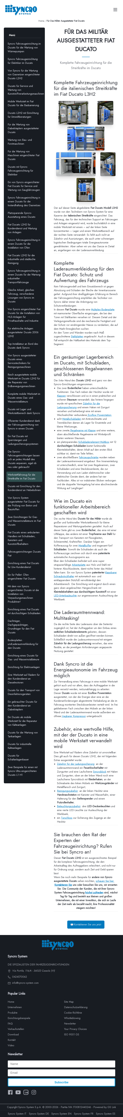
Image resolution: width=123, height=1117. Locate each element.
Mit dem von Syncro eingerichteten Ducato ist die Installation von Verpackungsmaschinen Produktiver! (23, 594)
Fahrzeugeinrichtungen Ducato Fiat (24, 553)
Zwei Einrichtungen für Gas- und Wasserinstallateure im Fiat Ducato (24, 521)
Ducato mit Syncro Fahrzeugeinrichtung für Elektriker (20, 170)
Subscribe (61, 1082)
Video (11, 1045)
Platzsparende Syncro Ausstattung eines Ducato (21, 215)
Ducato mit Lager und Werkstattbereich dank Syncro (24, 411)
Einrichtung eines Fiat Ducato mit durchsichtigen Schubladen (24, 611)
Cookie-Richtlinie (73, 1013)
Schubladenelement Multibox (93, 442)
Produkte (12, 1013)
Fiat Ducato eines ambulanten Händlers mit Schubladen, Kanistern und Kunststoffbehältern (24, 538)
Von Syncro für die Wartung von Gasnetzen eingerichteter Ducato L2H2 (24, 74)
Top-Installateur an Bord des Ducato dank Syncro (23, 346)
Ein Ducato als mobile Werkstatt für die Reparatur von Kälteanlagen (22, 721)
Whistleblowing (72, 1018)
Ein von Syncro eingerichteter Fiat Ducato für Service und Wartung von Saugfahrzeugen (24, 186)
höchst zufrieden (94, 892)
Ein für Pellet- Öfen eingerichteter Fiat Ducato (22, 576)
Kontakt (12, 1040)
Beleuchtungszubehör (69, 806)
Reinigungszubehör (67, 791)
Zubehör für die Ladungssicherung (75, 764)
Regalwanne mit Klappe (83, 430)
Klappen (61, 396)
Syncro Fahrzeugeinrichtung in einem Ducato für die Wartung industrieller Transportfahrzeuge (24, 276)
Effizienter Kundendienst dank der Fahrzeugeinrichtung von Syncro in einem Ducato (24, 424)
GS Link (111, 1107)
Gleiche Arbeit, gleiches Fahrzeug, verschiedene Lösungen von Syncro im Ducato (21, 295)
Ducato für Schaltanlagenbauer (18, 757)
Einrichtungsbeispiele (19, 1018)
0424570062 (17, 977)
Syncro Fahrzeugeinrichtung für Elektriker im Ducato (23, 61)
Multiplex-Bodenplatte (103, 309)
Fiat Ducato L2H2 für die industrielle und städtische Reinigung (21, 259)
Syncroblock (99, 772)
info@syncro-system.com (23, 983)
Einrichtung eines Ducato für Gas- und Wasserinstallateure (23, 657)
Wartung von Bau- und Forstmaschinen (20, 142)
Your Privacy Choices (75, 1029)
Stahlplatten (77, 336)
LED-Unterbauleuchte (65, 595)
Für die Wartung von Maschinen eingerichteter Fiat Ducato (23, 155)
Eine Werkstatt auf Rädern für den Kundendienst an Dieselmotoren (24, 678)
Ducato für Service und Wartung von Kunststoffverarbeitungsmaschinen (25, 90)
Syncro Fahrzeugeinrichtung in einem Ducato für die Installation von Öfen (24, 244)
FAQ (10, 1023)
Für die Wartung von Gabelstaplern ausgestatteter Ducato (23, 128)
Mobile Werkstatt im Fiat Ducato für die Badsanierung (23, 103)
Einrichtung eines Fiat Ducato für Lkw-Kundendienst (23, 565)
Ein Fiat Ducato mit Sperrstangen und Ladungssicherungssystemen (23, 440)
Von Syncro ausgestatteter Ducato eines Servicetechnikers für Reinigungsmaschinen (22, 361)
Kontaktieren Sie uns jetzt (86, 924)
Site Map (69, 1002)
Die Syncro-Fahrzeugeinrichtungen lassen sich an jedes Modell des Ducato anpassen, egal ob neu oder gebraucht (24, 459)
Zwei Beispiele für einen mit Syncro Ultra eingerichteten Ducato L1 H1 (22, 771)
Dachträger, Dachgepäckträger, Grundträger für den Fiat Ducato (21, 626)
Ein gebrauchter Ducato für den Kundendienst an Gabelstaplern (22, 705)
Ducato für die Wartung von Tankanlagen (23, 734)
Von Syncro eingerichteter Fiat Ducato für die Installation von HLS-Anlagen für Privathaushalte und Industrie (24, 315)
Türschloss (66, 818)
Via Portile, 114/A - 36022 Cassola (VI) (31, 971)
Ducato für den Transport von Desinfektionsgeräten (24, 692)
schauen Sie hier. (105, 881)
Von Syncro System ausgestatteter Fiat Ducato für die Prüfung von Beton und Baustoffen (24, 503)
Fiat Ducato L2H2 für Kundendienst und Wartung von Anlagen (22, 228)
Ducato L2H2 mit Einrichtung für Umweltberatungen (23, 115)
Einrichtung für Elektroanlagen (24, 667)
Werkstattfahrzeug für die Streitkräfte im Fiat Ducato (21, 476)
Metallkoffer (84, 545)
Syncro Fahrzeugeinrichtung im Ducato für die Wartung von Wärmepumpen (24, 47)
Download (13, 1034)
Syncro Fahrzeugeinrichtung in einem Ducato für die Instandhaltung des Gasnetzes (24, 201)
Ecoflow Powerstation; (99, 415)
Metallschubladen (71, 419)
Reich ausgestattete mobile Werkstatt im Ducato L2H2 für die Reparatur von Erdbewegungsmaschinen (24, 380)
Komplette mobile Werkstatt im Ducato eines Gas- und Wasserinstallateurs (24, 397)
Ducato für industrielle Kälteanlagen (19, 746)
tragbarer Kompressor (74, 716)
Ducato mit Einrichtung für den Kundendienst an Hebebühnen (24, 488)
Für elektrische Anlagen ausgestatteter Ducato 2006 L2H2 (23, 332)
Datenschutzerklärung (75, 1007)
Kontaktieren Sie (63, 885)
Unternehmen (15, 1007)
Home (41, 20)
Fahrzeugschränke (88, 457)
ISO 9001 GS (71, 1034)
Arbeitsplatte (79, 565)
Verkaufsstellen (16, 1029)
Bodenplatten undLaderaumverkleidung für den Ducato (23, 644)
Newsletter (70, 1023)
